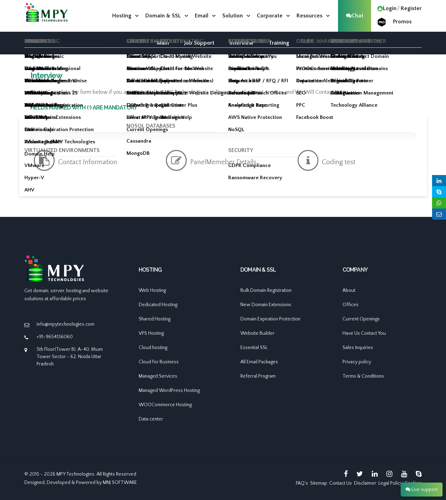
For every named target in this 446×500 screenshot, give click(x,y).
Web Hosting (152, 290)
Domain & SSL (163, 16)
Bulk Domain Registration (266, 290)
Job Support (199, 43)
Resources (309, 16)
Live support (422, 489)
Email (201, 16)
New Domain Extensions (265, 305)
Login (387, 8)
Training (279, 43)
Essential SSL (254, 347)
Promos (402, 21)
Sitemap (318, 483)
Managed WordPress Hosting (169, 390)
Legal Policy (390, 483)
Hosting (121, 16)
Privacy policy (357, 362)
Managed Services (158, 376)
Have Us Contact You (364, 333)
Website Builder (257, 333)
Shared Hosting (154, 319)
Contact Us (340, 483)
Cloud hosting (153, 347)
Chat (354, 16)
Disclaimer (365, 483)
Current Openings (361, 319)
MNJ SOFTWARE (120, 482)
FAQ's (302, 483)
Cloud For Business (159, 362)
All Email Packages (259, 362)
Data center (151, 419)
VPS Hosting (151, 333)
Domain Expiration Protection (270, 319)
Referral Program (258, 376)
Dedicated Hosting (158, 305)
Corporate (270, 16)
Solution (232, 16)
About (349, 290)
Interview (241, 43)
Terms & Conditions (363, 376)
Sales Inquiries (358, 347)
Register (411, 8)
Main (163, 43)
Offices (351, 305)
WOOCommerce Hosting (165, 405)
